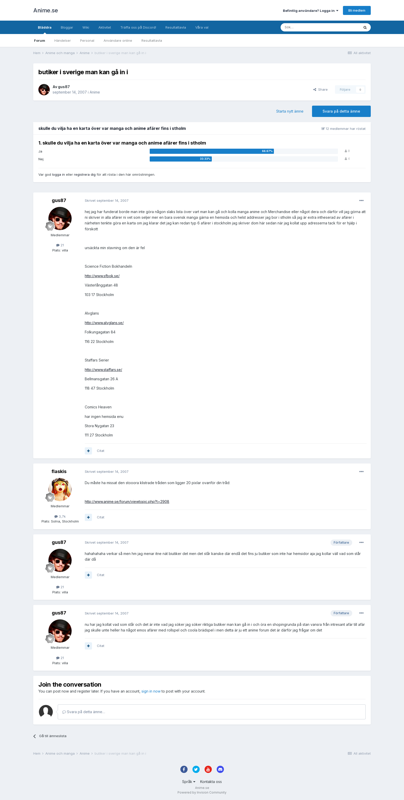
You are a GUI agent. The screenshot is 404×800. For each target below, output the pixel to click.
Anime (95, 92)
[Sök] (306, 27)
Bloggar (67, 27)
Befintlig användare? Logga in (310, 11)
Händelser (62, 40)
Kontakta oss (211, 781)
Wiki (85, 27)
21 (60, 245)
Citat (100, 451)
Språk (188, 781)
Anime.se (45, 10)
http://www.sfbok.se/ (102, 276)
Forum (39, 40)
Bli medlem (356, 10)
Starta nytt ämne (290, 111)
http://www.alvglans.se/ (104, 323)
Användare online (118, 40)
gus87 (64, 87)
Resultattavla (151, 40)
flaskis (59, 471)
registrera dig (85, 174)
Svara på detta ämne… (83, 712)
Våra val (201, 27)
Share (320, 89)
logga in (58, 174)
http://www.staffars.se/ (103, 369)
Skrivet (107, 200)
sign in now (151, 691)
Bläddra (45, 29)
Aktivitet (104, 27)
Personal (87, 40)
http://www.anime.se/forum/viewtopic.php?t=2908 (127, 501)
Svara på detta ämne (341, 111)
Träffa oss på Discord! (138, 27)
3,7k (60, 516)
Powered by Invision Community (202, 792)
